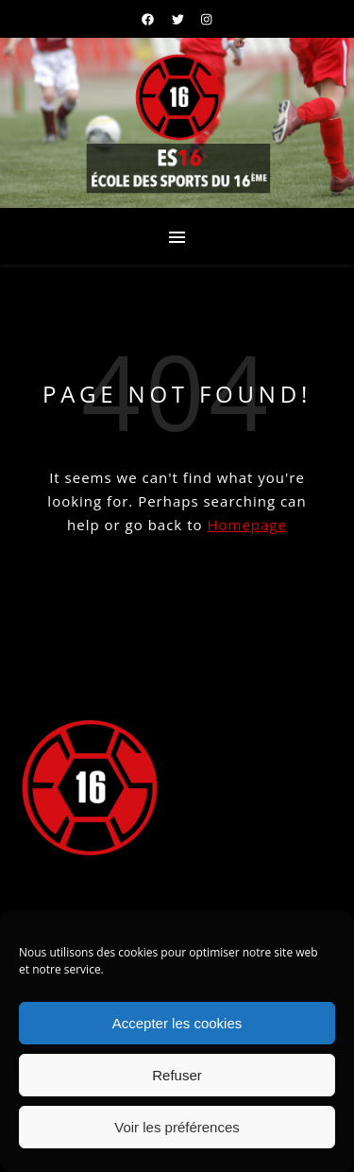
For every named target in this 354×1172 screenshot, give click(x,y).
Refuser (177, 1075)
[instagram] (206, 18)
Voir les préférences (177, 1127)
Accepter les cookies (177, 1023)
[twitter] (179, 18)
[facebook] (149, 18)
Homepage (246, 524)
